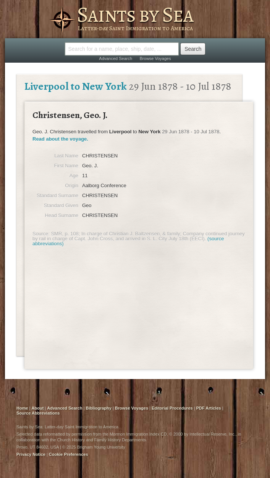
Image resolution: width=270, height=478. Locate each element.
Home (22, 408)
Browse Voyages (155, 58)
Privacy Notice (30, 454)
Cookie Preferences (68, 454)
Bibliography (99, 408)
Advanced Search (115, 58)
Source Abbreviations (38, 413)
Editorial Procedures (172, 408)
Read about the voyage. (60, 139)
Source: (41, 234)
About (38, 408)
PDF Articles (208, 408)
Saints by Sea (135, 14)
